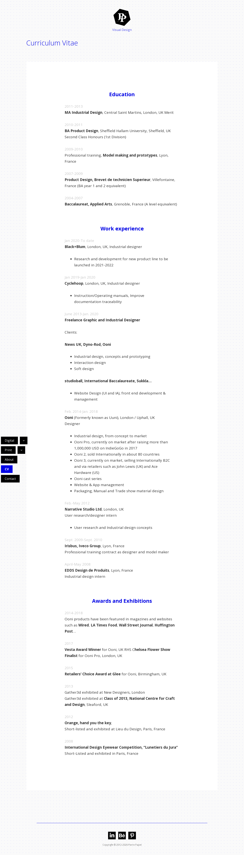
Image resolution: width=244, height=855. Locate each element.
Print (8, 450)
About (9, 459)
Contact (10, 479)
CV (7, 469)
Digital (9, 440)
